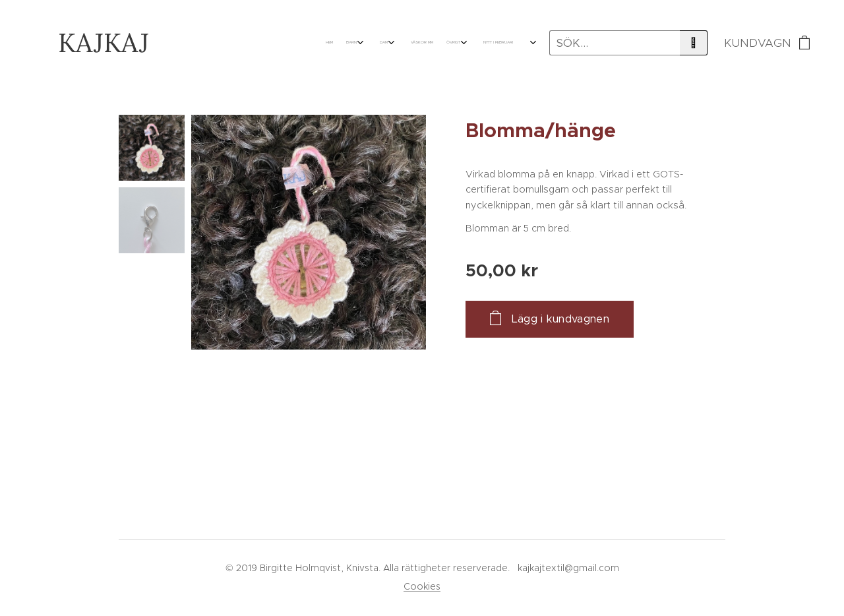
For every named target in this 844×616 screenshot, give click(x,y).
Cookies (422, 586)
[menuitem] (389, 42)
